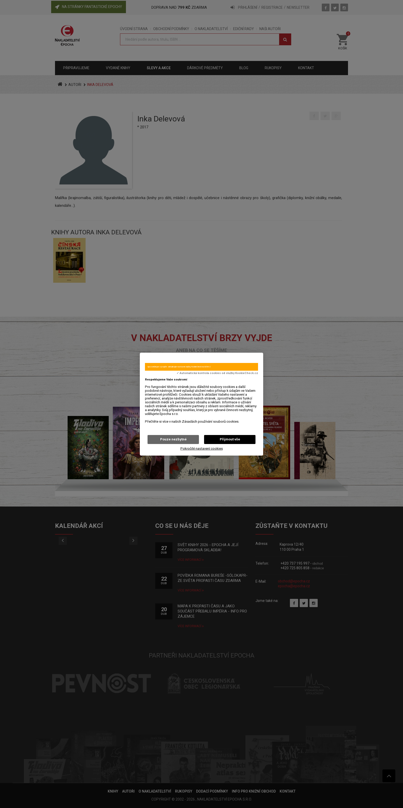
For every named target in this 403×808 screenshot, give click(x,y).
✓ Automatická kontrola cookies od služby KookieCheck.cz (217, 373)
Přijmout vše (230, 439)
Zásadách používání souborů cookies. (210, 421)
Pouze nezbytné (173, 439)
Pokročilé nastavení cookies (201, 448)
